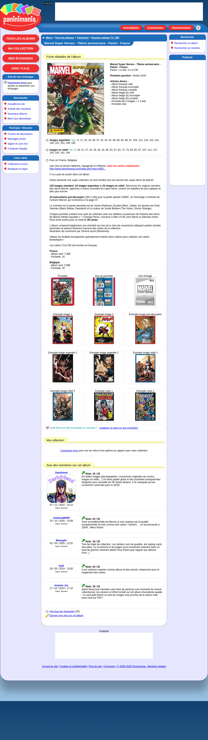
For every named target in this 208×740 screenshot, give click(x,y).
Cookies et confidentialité (73, 666)
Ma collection (20, 48)
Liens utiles (20, 158)
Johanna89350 (61, 518)
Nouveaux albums (17, 113)
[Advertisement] (104, 645)
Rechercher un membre (187, 48)
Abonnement (181, 27)
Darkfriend (61, 472)
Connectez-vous (17, 83)
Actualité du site (16, 104)
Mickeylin (61, 540)
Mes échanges (20, 58)
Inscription (131, 27)
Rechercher (187, 37)
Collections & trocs (18, 164)
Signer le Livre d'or (18, 143)
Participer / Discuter (20, 128)
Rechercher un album (186, 43)
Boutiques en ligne (18, 169)
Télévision (83, 37)
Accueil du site (50, 666)
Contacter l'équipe (17, 148)
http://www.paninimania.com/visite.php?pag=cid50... (78, 168)
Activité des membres (19, 108)
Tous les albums (20, 38)
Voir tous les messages (62, 611)
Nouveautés (20, 98)
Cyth (61, 565)
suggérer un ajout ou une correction (118, 427)
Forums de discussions (20, 134)
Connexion (155, 27)
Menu (49, 37)
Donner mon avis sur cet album (66, 615)
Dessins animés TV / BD (105, 37)
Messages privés (17, 138)
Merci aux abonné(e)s (19, 118)
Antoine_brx (61, 585)
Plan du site (95, 666)
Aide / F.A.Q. (20, 68)
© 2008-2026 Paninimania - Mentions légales (141, 666)
